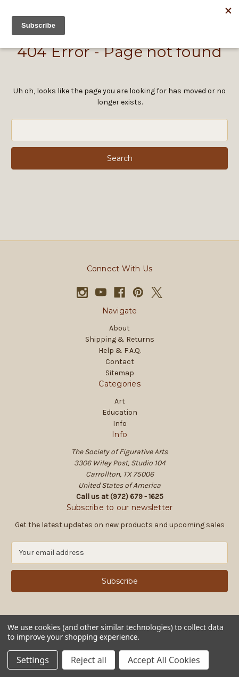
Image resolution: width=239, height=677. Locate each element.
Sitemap (119, 372)
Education (119, 412)
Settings (33, 660)
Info (120, 423)
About (119, 328)
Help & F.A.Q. (119, 350)
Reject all (88, 660)
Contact (119, 361)
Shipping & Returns (119, 339)
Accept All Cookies (164, 660)
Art (119, 401)
